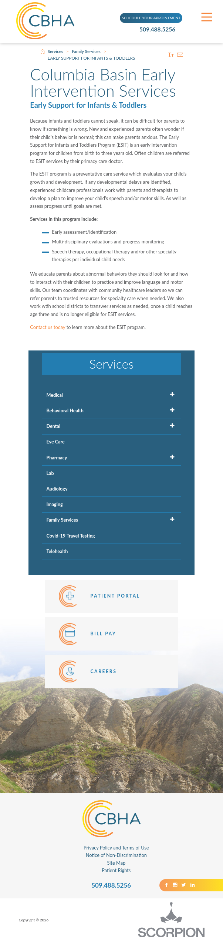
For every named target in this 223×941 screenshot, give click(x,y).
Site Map (116, 863)
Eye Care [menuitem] (55, 442)
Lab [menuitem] (50, 473)
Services (55, 51)
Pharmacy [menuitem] (56, 457)
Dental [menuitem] (53, 426)
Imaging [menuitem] (54, 504)
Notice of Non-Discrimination (116, 855)
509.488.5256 (158, 29)
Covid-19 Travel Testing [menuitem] (70, 536)
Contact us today (47, 327)
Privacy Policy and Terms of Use (116, 848)
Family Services (86, 51)
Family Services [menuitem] (62, 520)
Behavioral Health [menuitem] (65, 410)
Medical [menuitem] (54, 395)
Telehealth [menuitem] (57, 551)
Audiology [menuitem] (56, 489)
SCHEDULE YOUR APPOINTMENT (151, 18)
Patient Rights (116, 870)
